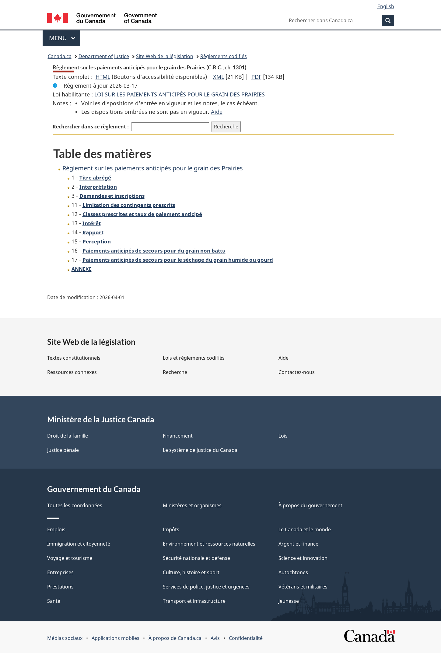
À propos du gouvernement (310, 505)
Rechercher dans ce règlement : (91, 126)
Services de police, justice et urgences (206, 586)
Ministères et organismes (192, 505)
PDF (256, 76)
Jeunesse (288, 601)
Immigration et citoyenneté (78, 543)
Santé (53, 601)
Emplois (56, 529)
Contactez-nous (296, 372)
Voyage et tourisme (69, 558)
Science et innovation (302, 558)
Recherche (175, 372)
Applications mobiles (115, 638)
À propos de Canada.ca (175, 638)
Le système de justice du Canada (200, 450)
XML (218, 76)
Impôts (171, 529)
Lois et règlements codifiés (194, 357)
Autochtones (293, 572)
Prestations (60, 586)
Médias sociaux (64, 638)
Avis (215, 638)
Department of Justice (104, 56)
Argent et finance (298, 543)
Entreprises (60, 572)
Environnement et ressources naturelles (209, 543)
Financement (178, 435)
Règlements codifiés (223, 56)
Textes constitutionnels (73, 357)
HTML (103, 76)
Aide (216, 111)
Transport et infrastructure (194, 601)
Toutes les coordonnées (74, 505)
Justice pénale (63, 450)
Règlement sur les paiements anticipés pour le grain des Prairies (152, 168)
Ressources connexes (72, 372)
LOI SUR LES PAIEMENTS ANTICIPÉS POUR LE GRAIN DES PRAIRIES (179, 94)
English (385, 6)
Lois (283, 435)
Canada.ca (60, 56)
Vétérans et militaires (302, 586)
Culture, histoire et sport (191, 572)
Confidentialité (246, 638)
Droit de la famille (67, 435)
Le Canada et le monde (304, 529)
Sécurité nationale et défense (196, 558)
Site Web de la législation (164, 56)
